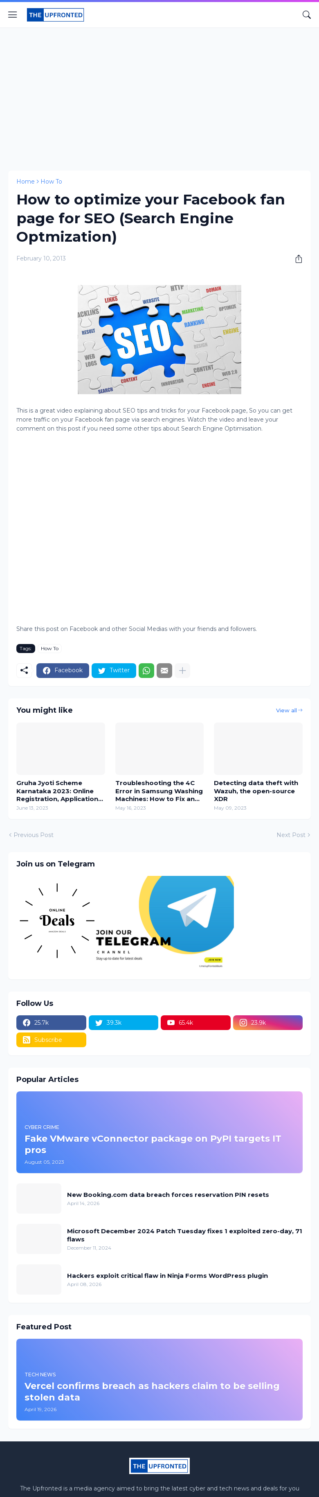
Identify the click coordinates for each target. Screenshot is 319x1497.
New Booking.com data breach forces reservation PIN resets (168, 1194)
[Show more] (182, 670)
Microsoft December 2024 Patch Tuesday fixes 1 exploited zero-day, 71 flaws (184, 1235)
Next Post (291, 835)
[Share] (296, 259)
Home (25, 181)
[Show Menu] (12, 15)
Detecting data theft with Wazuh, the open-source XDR (256, 791)
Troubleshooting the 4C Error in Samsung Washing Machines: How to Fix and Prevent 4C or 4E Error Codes (159, 791)
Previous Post (33, 835)
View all (286, 710)
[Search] (306, 15)
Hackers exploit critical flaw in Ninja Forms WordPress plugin (167, 1275)
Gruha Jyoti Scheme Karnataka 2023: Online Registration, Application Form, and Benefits (57, 791)
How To (51, 181)
